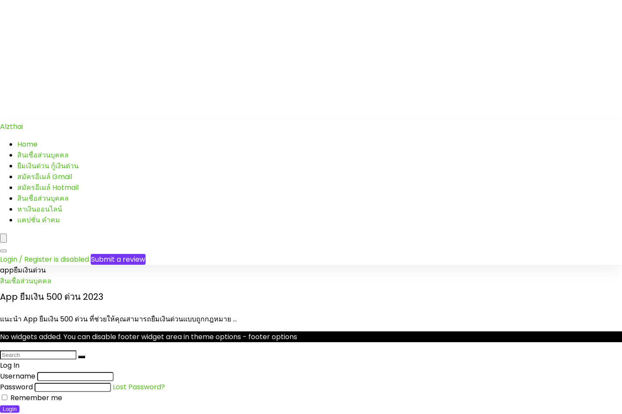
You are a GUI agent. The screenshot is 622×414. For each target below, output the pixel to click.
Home (27, 144)
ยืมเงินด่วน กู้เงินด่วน (48, 166)
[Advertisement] (259, 60)
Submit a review (118, 259)
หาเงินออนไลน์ (39, 209)
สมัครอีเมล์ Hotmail (48, 188)
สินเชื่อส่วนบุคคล (43, 155)
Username (17, 376)
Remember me (32, 398)
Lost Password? (139, 387)
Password (16, 387)
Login (10, 409)
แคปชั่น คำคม (38, 220)
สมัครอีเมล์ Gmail (44, 177)
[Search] (3, 251)
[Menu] (3, 238)
